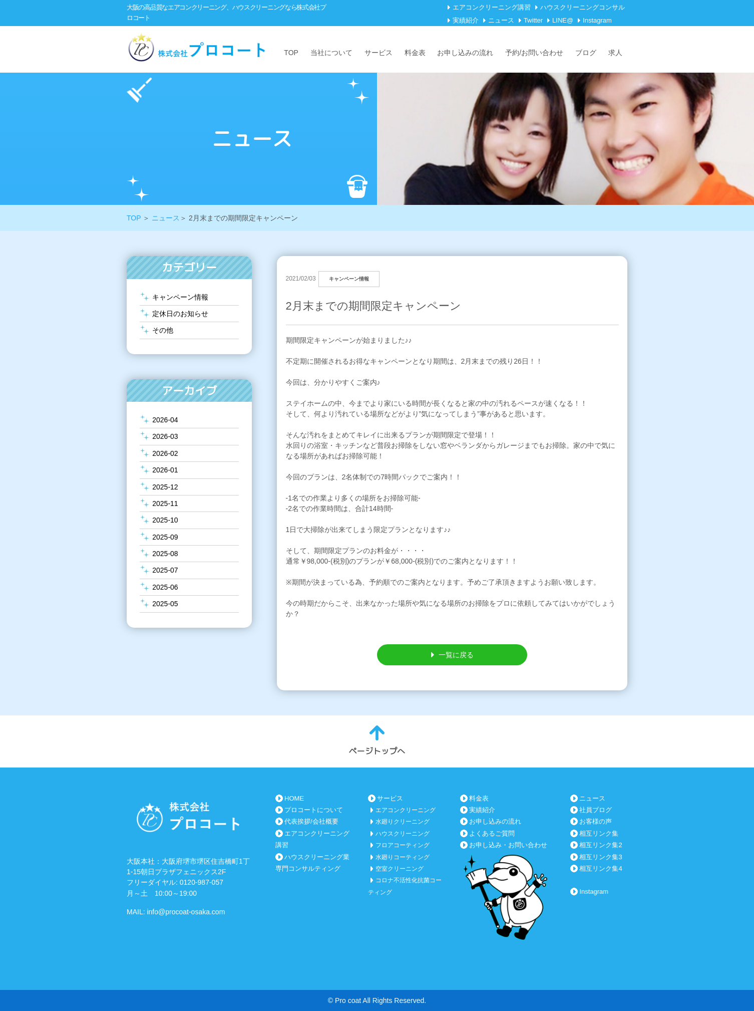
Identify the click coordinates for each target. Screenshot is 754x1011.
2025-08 (165, 554)
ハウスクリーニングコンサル (582, 7)
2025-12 (165, 487)
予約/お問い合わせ (534, 53)
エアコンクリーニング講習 (492, 7)
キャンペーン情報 (180, 297)
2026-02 (165, 453)
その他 (162, 330)
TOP (291, 53)
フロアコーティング (402, 845)
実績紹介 (466, 20)
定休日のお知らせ (180, 314)
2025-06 (165, 587)
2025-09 (165, 537)
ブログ (585, 53)
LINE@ (562, 20)
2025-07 (165, 570)
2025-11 (165, 503)
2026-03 (165, 436)
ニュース (501, 20)
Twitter (533, 20)
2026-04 (165, 420)
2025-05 (165, 604)
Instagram (597, 20)
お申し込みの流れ (465, 53)
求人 (615, 53)
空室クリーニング (399, 868)
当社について (331, 53)
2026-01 (165, 470)
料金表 (415, 53)
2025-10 (165, 520)
